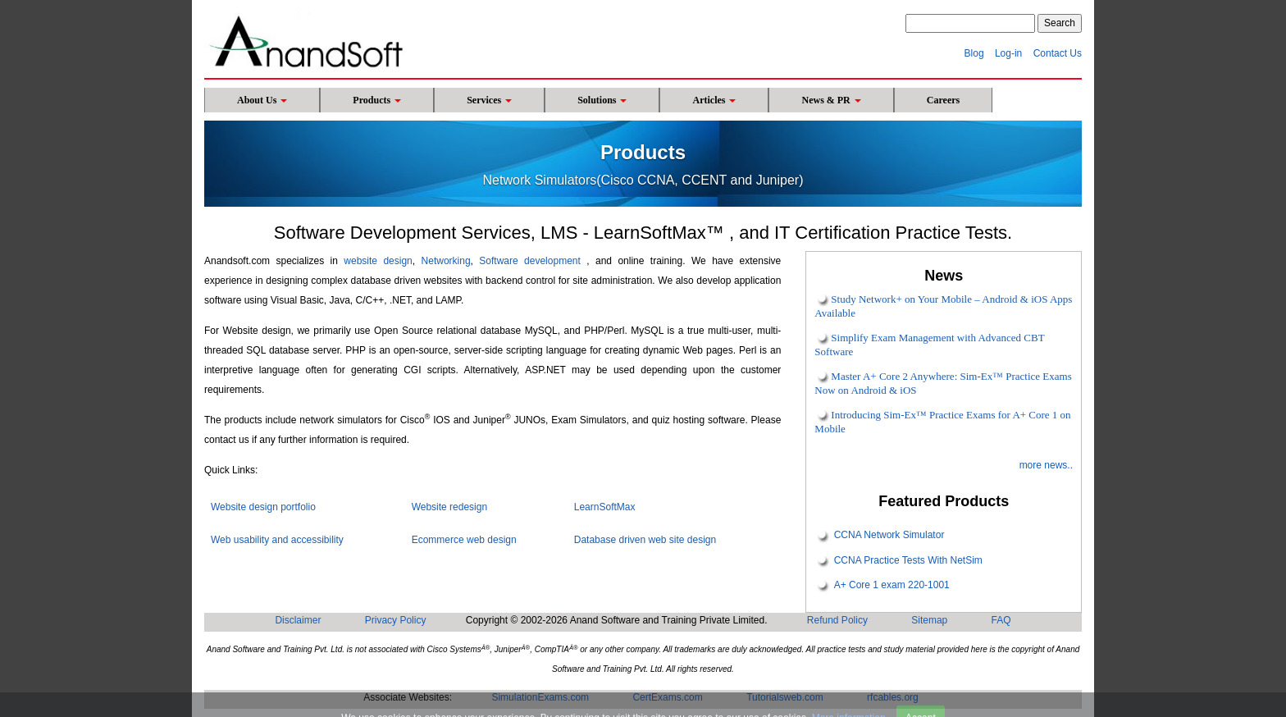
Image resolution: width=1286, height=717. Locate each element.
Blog (974, 53)
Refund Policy (837, 620)
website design (378, 261)
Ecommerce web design (464, 540)
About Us (262, 100)
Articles (714, 100)
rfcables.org (893, 697)
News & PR (830, 100)
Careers (943, 100)
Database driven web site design (645, 540)
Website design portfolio (263, 507)
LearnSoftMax (605, 507)
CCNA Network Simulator (889, 535)
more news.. (1046, 465)
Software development (529, 261)
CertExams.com (667, 697)
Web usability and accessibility (277, 540)
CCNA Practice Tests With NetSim (908, 560)
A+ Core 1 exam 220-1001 (892, 585)
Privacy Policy (395, 620)
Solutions (602, 100)
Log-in (1008, 53)
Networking (446, 261)
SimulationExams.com (540, 697)
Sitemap (929, 620)
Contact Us (1057, 53)
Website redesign (450, 507)
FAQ (1001, 620)
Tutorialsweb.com (784, 697)
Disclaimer (298, 620)
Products (377, 100)
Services (489, 100)
